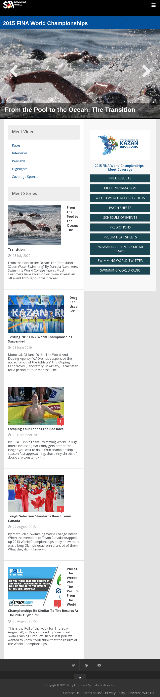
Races (16, 145)
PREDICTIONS (120, 227)
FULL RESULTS (120, 178)
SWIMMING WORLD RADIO (120, 270)
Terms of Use (92, 693)
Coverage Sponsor (26, 176)
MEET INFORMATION (120, 188)
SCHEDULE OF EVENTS (120, 218)
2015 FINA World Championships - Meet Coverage (120, 167)
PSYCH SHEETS (120, 208)
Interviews (19, 153)
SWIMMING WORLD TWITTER (120, 261)
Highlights (19, 169)
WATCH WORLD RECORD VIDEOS (120, 198)
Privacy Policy (115, 693)
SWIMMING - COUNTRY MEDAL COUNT (120, 249)
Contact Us (71, 693)
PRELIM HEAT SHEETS (120, 237)
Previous (14, 74)
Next (146, 74)
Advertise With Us (141, 693)
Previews (18, 161)
